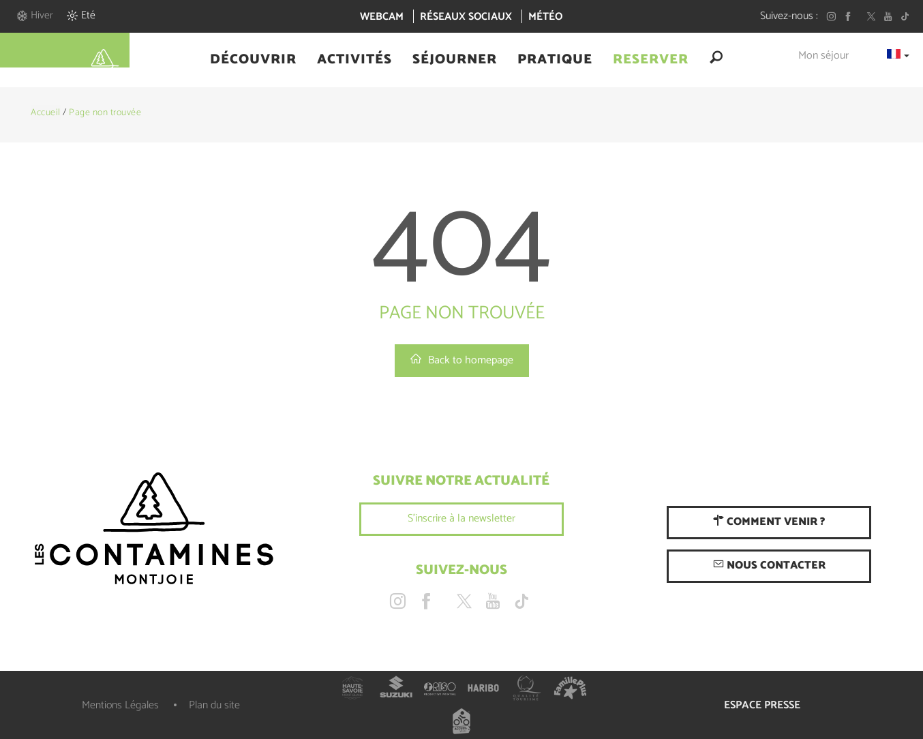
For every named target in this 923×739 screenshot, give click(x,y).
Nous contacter (769, 565)
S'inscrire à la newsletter (461, 518)
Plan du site (214, 705)
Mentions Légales (120, 705)
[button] (253, 60)
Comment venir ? (769, 522)
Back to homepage (461, 360)
